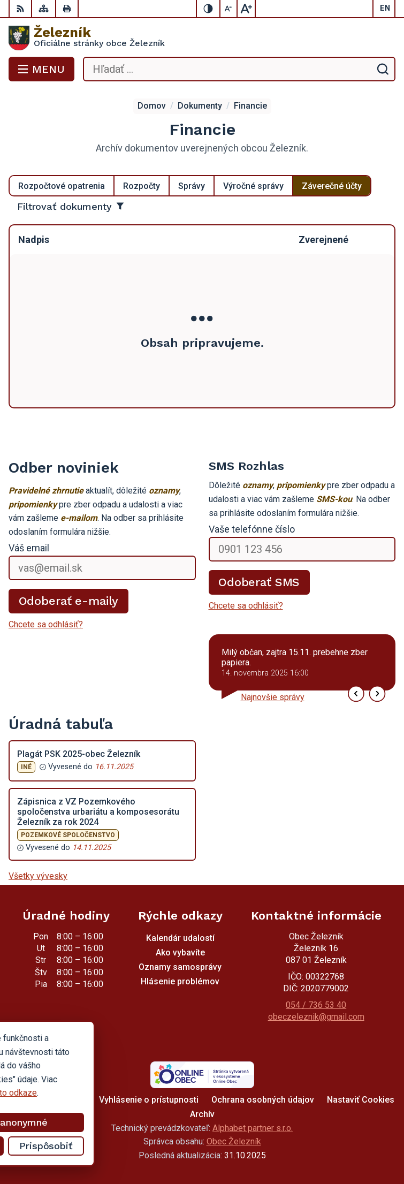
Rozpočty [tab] (141, 186)
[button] (356, 694)
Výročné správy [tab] (253, 186)
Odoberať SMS (259, 582)
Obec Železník (234, 1141)
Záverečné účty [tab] (332, 186)
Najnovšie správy (272, 697)
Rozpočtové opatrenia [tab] (61, 186)
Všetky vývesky (38, 876)
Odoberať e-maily (69, 601)
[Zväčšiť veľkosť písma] (246, 8)
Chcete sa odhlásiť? (46, 624)
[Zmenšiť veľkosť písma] (229, 8)
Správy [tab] (191, 186)
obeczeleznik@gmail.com (316, 1017)
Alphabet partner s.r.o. (252, 1128)
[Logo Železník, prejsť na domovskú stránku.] (202, 38)
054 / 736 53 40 (316, 1005)
